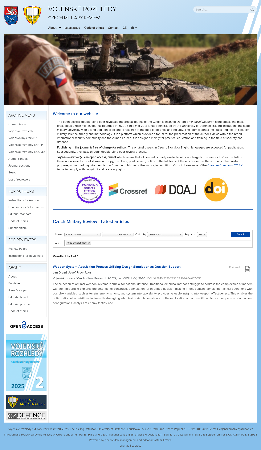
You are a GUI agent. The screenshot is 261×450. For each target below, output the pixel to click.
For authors (21, 191)
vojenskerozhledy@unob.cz (236, 429)
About (52, 28)
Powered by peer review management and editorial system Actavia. (130, 440)
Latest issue (72, 28)
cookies (136, 445)
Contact (113, 28)
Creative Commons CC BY (224, 165)
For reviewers (22, 240)
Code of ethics (94, 28)
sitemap (124, 445)
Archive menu (21, 115)
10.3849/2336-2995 (244, 434)
